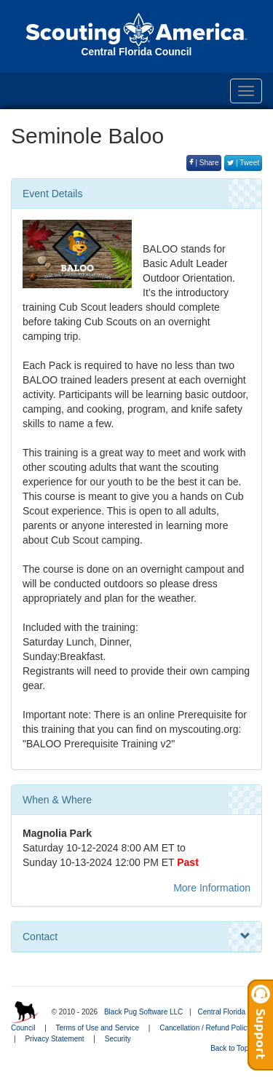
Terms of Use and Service (98, 1028)
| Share (204, 163)
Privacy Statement (54, 1039)
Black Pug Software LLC (143, 1012)
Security (118, 1039)
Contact (136, 936)
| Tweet (243, 163)
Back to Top (234, 1048)
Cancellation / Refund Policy (204, 1028)
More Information (211, 888)
